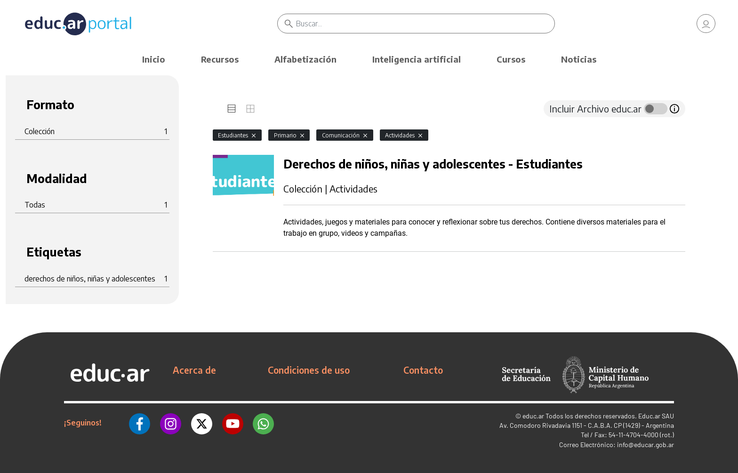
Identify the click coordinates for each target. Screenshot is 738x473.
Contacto (423, 370)
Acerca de (194, 370)
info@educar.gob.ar (645, 445)
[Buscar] (425, 23)
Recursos (220, 59)
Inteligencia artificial (416, 59)
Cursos (511, 59)
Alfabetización (305, 59)
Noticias (578, 59)
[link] (706, 23)
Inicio (153, 59)
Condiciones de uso (309, 370)
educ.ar (533, 416)
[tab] (231, 109)
